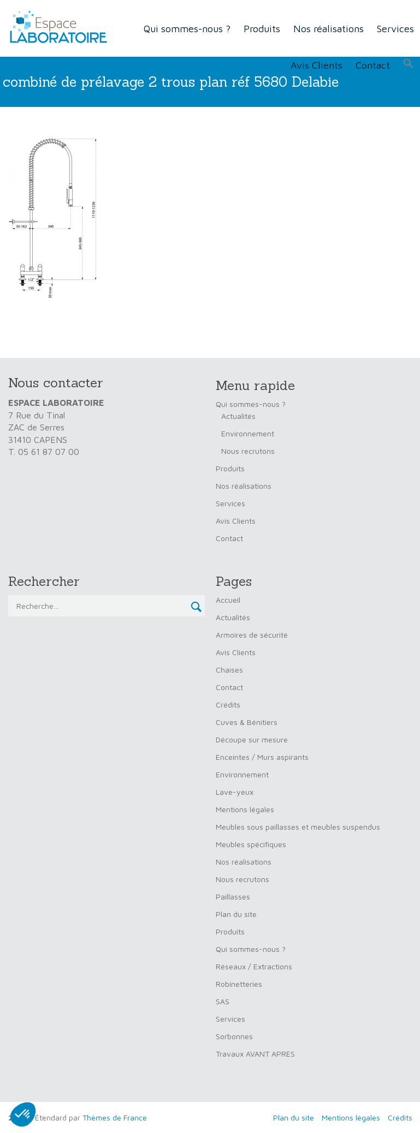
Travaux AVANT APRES (255, 1053)
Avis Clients (316, 65)
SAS (222, 1001)
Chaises (229, 669)
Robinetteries (239, 983)
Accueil (228, 599)
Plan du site (236, 914)
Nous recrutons (248, 450)
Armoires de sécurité (252, 634)
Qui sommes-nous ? (187, 28)
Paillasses (233, 896)
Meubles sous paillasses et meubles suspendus (298, 826)
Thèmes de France (114, 1117)
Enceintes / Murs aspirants (262, 757)
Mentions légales (245, 809)
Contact (373, 65)
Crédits (228, 704)
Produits (262, 28)
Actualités (238, 416)
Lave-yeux (234, 791)
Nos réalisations (328, 28)
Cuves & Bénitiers (246, 722)
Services (230, 503)
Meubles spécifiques (251, 844)
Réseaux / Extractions (254, 966)
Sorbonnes (234, 1036)
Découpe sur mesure (252, 739)
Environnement (247, 433)
